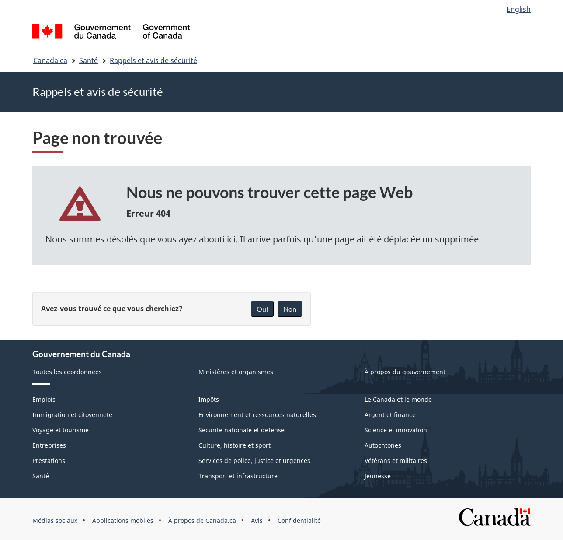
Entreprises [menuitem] (49, 445)
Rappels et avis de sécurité (153, 60)
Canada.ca (50, 60)
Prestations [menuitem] (48, 460)
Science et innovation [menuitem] (396, 430)
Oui (262, 309)
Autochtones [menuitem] (383, 445)
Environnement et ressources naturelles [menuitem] (257, 414)
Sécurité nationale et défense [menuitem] (241, 430)
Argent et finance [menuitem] (390, 414)
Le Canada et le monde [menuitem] (398, 399)
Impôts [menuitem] (208, 399)
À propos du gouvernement (405, 372)
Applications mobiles (122, 520)
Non (289, 309)
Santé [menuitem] (40, 476)
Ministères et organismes (235, 372)
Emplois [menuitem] (44, 399)
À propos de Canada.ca (202, 520)
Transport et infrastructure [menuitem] (238, 476)
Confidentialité (299, 520)
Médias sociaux (54, 520)
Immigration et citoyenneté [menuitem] (72, 414)
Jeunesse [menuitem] (378, 476)
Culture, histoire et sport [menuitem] (234, 445)
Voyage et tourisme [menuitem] (60, 430)
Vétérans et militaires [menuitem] (396, 460)
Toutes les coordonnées (67, 372)
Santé (88, 60)
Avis (257, 520)
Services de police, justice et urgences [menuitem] (254, 460)
